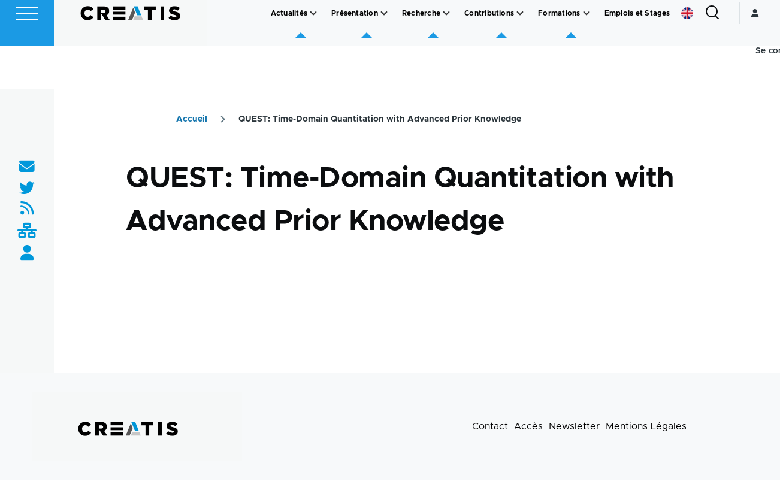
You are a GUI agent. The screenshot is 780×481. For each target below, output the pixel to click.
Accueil (191, 120)
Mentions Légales (646, 427)
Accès (528, 427)
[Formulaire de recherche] (712, 56)
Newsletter (574, 427)
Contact (490, 427)
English (687, 56)
